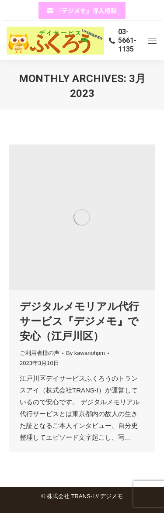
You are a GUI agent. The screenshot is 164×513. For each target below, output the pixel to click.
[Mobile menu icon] (152, 41)
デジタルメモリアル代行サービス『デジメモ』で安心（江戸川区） (79, 321)
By (85, 353)
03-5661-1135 (122, 40)
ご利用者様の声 (39, 353)
